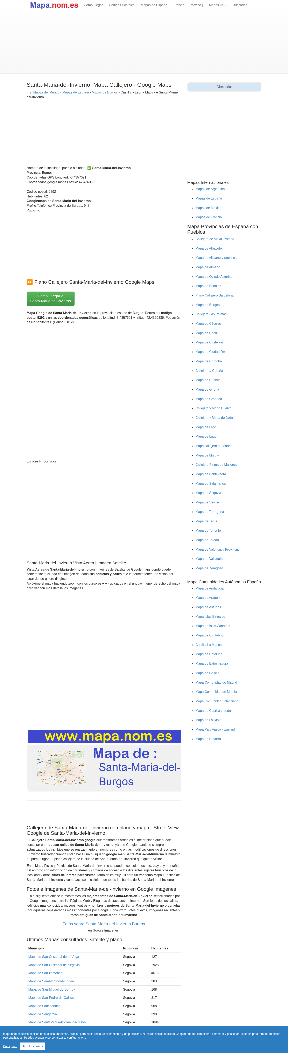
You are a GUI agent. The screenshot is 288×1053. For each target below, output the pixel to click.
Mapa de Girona (207, 389)
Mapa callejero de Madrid (214, 446)
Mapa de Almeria (208, 267)
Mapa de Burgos (208, 305)
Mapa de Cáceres (209, 323)
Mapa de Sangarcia (42, 1014)
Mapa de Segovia (208, 493)
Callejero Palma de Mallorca (216, 464)
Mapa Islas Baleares (210, 616)
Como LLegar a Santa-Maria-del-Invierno (50, 298)
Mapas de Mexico (208, 208)
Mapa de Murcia (207, 455)
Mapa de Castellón (209, 342)
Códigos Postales (122, 5)
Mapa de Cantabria (210, 635)
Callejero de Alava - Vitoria (215, 239)
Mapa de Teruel (207, 521)
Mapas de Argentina (210, 189)
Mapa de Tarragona (210, 512)
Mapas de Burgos (105, 92)
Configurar (10, 1046)
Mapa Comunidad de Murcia (216, 691)
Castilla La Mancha (210, 645)
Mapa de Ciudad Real (211, 352)
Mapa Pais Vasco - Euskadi (216, 729)
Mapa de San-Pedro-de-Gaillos (51, 997)
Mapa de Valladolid (209, 558)
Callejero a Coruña (209, 370)
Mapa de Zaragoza (209, 568)
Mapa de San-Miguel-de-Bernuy (51, 989)
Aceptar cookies (32, 1046)
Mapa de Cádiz (207, 333)
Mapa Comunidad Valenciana (217, 701)
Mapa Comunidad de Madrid (216, 682)
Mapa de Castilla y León (213, 710)
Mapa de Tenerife (208, 530)
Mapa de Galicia (207, 673)
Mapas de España (154, 5)
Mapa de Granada (209, 399)
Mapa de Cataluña (209, 654)
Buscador (240, 5)
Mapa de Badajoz (208, 286)
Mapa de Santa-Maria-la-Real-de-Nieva (57, 1022)
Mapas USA (217, 5)
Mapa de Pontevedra (211, 474)
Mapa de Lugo (206, 436)
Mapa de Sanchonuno (44, 1006)
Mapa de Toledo (207, 540)
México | (197, 5)
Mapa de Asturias (208, 607)
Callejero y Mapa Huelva (213, 408)
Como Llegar (93, 5)
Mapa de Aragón (208, 597)
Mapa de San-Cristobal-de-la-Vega (53, 956)
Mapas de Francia (209, 217)
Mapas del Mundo (46, 92)
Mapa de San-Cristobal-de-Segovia (54, 965)
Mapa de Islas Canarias (213, 626)
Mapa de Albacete (209, 248)
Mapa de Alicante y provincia (217, 257)
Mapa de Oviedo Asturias (214, 276)
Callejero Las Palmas (211, 314)
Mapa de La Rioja (208, 720)
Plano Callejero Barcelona (215, 295)
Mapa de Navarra (208, 739)
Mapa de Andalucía (210, 588)
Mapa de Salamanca (211, 483)
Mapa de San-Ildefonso (45, 973)
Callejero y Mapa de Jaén (214, 417)
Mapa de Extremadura (212, 663)
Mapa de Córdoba (209, 361)
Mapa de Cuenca (208, 380)
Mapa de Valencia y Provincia (217, 549)
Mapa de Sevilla (207, 502)
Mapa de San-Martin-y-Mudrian (51, 981)
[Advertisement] (144, 42)
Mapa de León (206, 427)
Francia (179, 5)
